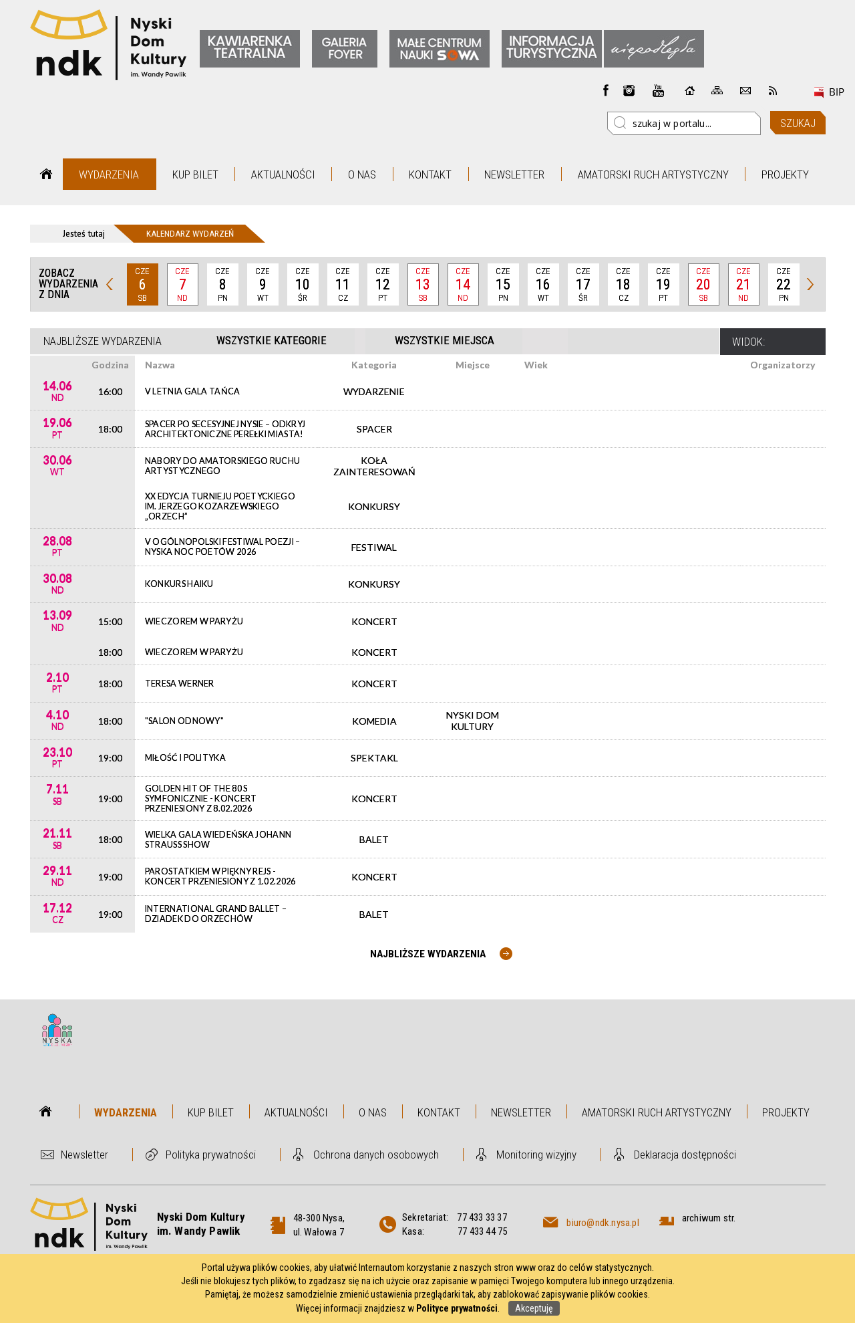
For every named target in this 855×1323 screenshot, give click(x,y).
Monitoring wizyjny (536, 1154)
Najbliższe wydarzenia (102, 341)
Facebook (605, 90)
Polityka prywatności (211, 1154)
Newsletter (514, 174)
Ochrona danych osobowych (376, 1154)
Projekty (785, 174)
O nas (362, 174)
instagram (629, 90)
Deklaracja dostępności (685, 1154)
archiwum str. (709, 1218)
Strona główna (46, 174)
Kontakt (430, 174)
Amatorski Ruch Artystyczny (653, 174)
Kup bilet (195, 174)
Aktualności (283, 174)
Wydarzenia (109, 174)
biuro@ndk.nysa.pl (602, 1223)
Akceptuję (534, 1308)
